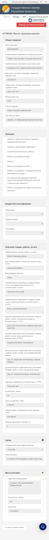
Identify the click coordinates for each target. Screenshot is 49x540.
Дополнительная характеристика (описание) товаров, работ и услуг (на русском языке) (23, 369)
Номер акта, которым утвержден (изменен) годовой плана (22, 86)
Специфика (10, 229)
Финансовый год (12, 97)
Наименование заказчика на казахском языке (23, 54)
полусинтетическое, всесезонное (24, 343)
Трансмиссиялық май (24, 293)
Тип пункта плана (12, 116)
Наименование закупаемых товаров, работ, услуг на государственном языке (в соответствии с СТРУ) (22, 285)
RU (46, 2)
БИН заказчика (11, 45)
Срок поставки (11, 455)
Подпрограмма (11, 219)
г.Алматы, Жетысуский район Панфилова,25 (24, 487)
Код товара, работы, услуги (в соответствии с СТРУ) (23, 263)
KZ (41, 2)
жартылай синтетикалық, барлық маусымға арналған (24, 327)
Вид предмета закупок (14, 273)
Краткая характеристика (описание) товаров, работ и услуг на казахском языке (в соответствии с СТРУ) (23, 319)
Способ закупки (11, 106)
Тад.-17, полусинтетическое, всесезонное (24, 375)
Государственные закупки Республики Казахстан (21, 9)
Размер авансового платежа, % (18, 422)
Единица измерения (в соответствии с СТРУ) (23, 382)
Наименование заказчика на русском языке (22, 64)
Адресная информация (17, 479)
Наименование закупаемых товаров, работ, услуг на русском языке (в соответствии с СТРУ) (22, 302)
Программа (9, 210)
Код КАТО (12, 507)
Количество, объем (13, 391)
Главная (6, 17)
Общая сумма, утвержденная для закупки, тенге (22, 411)
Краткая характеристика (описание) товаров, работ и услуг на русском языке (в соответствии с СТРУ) (23, 336)
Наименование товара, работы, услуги (20, 252)
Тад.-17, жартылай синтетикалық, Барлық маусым (24, 360)
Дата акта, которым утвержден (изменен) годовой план (21, 74)
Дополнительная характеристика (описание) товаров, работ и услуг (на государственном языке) (23, 353)
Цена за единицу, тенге (14, 401)
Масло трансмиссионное (24, 310)
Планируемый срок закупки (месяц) (19, 445)
